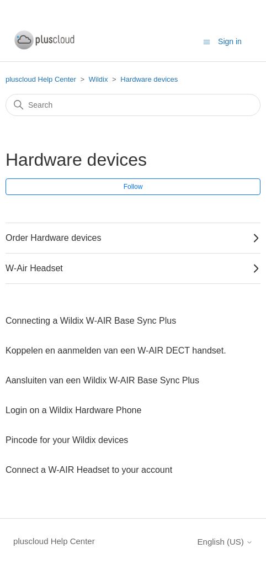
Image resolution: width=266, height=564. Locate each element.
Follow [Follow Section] (133, 187)
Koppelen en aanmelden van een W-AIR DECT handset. (117, 350)
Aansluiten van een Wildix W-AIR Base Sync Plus (102, 380)
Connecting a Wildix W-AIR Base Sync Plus (91, 320)
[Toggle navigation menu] (206, 41)
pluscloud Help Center (41, 79)
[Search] (133, 105)
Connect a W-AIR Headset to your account (89, 470)
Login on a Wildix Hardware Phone (73, 410)
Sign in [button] (230, 41)
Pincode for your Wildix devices (67, 440)
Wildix (98, 79)
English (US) (225, 541)
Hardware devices (149, 79)
